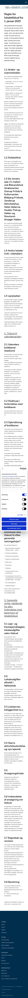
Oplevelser (4, 932)
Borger (7, 6)
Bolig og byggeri (5, 945)
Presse (3, 958)
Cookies (3, 992)
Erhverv (3, 927)
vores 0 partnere (9, 476)
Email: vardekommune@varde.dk (9, 978)
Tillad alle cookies (14, 519)
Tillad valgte (14, 523)
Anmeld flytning (5, 939)
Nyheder (3, 960)
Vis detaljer (20, 515)
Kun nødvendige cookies (14, 528)
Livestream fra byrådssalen (7, 948)
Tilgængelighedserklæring (7, 995)
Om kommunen (5, 963)
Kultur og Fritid (16, 6)
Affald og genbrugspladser (7, 942)
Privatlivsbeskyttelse (5, 989)
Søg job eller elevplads (6, 955)
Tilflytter (3, 930)
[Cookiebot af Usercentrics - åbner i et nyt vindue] (20, 469)
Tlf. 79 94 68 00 (5, 976)
